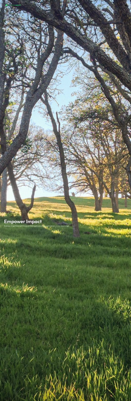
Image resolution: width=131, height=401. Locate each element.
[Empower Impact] (13, 5)
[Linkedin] (126, 5)
